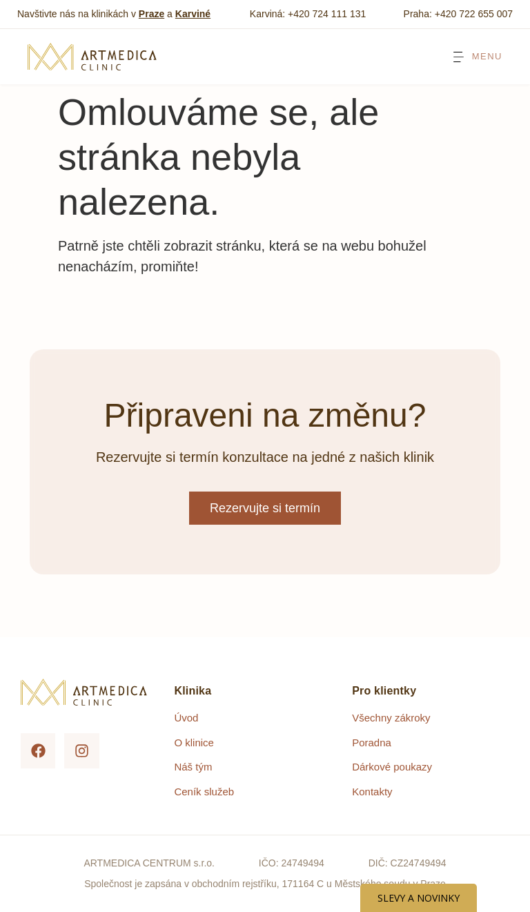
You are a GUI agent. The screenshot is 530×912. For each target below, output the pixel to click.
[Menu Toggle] (476, 57)
